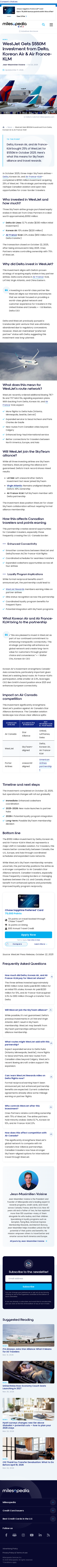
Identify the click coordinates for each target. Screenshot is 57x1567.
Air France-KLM (34, 176)
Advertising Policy (10, 1548)
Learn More (39, 944)
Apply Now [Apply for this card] (28, 935)
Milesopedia (9, 1502)
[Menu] (51, 24)
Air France (11, 234)
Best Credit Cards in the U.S (17, 1518)
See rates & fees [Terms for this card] (33, 940)
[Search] (43, 24)
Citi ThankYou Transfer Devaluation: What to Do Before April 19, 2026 (28, 1463)
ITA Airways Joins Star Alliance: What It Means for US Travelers (27, 1350)
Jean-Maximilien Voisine (28, 1194)
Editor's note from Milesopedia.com (40, 117)
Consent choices (8, 1)
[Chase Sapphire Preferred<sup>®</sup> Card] (28, 901)
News (5, 39)
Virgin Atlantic (14, 485)
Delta (5, 176)
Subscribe (28, 1286)
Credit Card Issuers (13, 1510)
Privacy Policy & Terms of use (15, 1553)
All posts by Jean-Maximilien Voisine (27, 1241)
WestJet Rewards (15, 589)
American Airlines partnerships (45, 764)
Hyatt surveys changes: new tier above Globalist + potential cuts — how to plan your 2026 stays (27, 1425)
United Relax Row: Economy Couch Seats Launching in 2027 (24, 1387)
